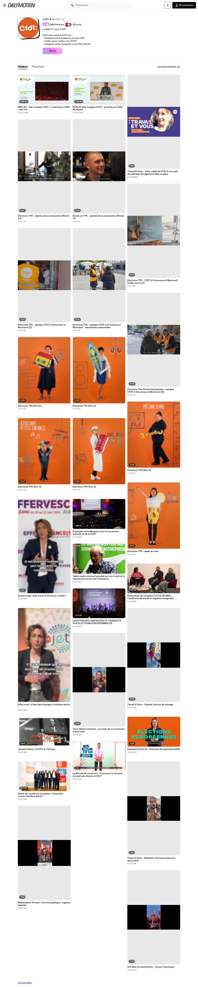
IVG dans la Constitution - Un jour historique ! (151, 967)
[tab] (23, 67)
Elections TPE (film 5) (84, 406)
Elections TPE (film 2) (84, 487)
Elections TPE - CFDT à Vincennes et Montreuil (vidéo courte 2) (152, 281)
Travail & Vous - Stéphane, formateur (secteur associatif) (151, 859)
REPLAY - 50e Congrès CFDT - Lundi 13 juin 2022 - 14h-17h (44, 108)
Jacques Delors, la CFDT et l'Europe (36, 749)
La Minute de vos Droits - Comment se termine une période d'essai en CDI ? (98, 774)
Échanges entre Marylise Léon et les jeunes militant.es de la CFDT (96, 532)
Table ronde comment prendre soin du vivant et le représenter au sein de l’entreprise (99, 577)
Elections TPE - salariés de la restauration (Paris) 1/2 (98, 217)
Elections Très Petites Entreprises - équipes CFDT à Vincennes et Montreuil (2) (150, 390)
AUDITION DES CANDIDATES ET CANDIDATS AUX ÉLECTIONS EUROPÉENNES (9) (97, 622)
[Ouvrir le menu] (4, 5)
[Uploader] (167, 5)
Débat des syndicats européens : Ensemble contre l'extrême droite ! (40, 795)
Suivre (52, 50)
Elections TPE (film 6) (29, 406)
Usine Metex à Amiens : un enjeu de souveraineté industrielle (99, 730)
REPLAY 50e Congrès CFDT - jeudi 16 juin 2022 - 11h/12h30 (98, 108)
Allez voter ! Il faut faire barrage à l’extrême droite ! (44, 706)
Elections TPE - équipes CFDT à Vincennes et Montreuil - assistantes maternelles (97, 326)
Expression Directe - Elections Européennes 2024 (153, 749)
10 (31, 983)
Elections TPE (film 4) (139, 470)
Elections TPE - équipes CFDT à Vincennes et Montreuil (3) (42, 326)
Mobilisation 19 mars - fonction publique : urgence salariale (44, 904)
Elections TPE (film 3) (29, 487)
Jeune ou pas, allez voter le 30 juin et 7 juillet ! (42, 595)
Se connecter (184, 5)
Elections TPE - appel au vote (142, 551)
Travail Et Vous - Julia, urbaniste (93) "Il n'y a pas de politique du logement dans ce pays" (152, 172)
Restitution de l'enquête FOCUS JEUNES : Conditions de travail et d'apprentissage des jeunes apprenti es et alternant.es (150, 597)
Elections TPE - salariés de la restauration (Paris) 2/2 (43, 217)
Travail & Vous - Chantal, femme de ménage (150, 704)
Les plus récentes (168, 66)
